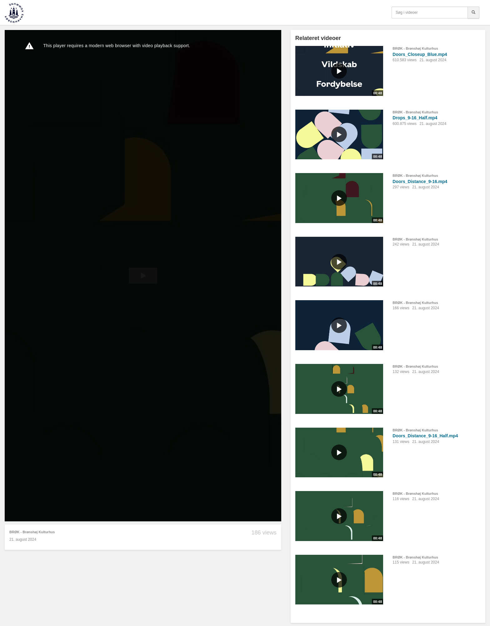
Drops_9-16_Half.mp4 (414, 117)
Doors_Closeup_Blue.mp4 (419, 54)
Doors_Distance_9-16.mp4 (419, 181)
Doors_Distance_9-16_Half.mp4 (425, 435)
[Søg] (473, 12)
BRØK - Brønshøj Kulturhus (32, 532)
